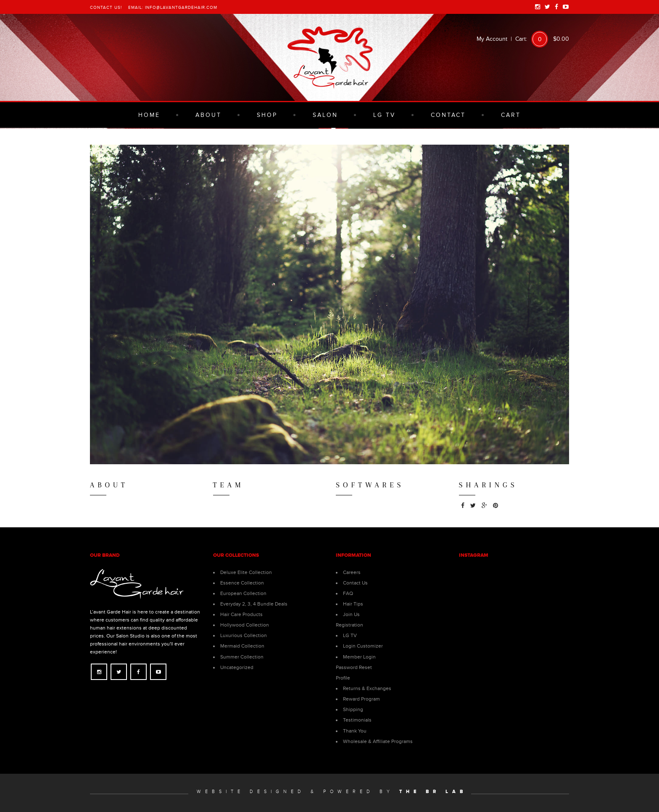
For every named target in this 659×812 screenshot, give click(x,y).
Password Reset (354, 667)
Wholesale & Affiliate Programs (378, 741)
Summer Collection (242, 657)
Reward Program (361, 699)
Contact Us (355, 583)
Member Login (359, 657)
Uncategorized (236, 667)
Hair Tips (353, 604)
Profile (343, 678)
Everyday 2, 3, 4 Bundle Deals (253, 604)
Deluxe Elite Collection (246, 572)
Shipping (353, 709)
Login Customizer (363, 646)
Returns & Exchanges (367, 688)
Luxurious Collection (243, 635)
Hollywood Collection (244, 625)
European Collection (243, 593)
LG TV (350, 635)
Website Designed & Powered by (332, 791)
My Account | (496, 38)
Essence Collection (242, 583)
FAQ (348, 593)
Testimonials (357, 720)
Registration (349, 625)
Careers (352, 572)
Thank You (354, 731)
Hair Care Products (241, 614)
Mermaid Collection (242, 646)
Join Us (351, 614)
